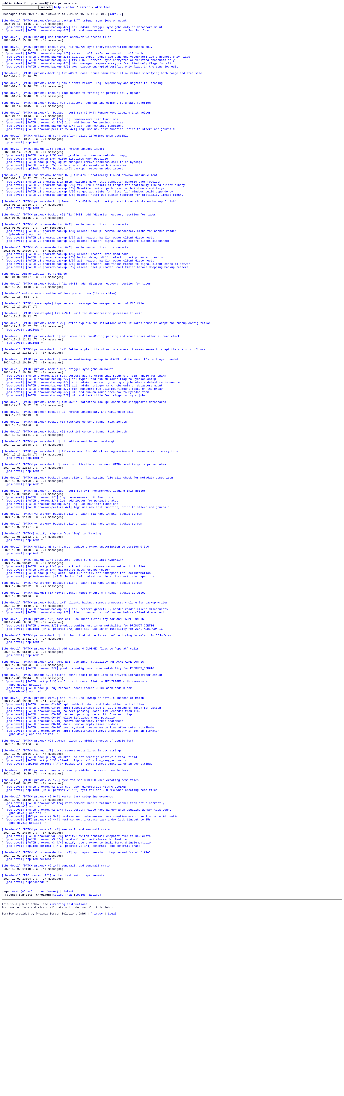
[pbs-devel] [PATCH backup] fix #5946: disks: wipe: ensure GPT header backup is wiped (73, 710)
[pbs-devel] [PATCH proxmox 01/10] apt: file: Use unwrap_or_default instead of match (73, 836)
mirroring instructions (68, 1082)
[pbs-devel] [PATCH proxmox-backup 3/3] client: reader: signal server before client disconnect (84, 734)
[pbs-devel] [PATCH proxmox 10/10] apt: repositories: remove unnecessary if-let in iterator (82, 876)
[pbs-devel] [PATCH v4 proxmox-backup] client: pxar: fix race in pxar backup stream (72, 627)
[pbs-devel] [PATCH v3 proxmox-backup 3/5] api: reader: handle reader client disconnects (79, 312)
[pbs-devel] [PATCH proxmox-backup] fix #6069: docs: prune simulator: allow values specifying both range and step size (102, 87)
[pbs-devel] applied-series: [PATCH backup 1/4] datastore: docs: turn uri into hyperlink (79, 690)
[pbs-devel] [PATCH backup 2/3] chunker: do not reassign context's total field (71, 907)
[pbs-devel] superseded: (25, 1057)
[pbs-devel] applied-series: (28, 1030)
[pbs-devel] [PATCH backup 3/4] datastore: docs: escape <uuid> (57, 683)
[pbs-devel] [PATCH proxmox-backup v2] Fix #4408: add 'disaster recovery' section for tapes (79, 256)
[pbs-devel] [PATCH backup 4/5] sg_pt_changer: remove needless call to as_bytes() (73, 193)
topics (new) (63, 1071)
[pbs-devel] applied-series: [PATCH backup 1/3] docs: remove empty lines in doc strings (78, 915)
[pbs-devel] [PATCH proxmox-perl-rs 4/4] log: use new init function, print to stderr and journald (87, 608)
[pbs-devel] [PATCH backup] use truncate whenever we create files (56, 43)
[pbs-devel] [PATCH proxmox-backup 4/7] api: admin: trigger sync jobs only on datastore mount (84, 32)
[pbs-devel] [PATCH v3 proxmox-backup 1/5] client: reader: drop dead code (67, 304)
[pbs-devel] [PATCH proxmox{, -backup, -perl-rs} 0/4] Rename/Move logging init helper (73, 588)
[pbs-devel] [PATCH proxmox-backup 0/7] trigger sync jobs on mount (57, 442)
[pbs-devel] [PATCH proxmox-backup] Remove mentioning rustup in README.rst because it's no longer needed (90, 430)
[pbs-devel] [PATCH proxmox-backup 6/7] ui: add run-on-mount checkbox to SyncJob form (77, 35)
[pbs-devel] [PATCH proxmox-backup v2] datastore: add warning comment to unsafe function (76, 122)
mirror (92, 8)
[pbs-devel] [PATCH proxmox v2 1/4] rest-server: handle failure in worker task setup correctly (84, 963)
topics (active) (88, 1071)
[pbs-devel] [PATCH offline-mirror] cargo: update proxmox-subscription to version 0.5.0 (75, 655)
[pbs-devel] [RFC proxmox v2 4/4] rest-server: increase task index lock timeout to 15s (78, 982)
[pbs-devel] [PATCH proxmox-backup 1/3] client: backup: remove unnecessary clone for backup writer (85, 722)
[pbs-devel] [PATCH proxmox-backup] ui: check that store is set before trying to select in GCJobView (86, 761)
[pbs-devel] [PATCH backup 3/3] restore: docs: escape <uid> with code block (68, 825)
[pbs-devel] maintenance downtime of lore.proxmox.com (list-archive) (59, 351)
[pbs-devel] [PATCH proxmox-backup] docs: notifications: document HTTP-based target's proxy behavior (86, 556)
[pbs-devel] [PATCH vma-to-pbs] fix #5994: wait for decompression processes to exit (72, 375)
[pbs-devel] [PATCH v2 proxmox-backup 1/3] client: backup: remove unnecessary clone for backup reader (90, 276)
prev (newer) (48, 1067)
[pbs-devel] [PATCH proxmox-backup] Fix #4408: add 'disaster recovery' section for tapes (76, 339)
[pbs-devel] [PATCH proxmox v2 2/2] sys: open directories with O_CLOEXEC (66, 943)
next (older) (22, 1067)
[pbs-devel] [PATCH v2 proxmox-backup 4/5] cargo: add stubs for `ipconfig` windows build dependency (89, 229)
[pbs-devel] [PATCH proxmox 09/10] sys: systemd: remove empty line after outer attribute (79, 872)
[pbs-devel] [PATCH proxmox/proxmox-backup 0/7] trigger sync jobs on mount (64, 24)
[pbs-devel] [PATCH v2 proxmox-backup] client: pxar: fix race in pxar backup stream (72, 698)
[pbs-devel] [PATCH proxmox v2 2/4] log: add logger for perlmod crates (64, 146)
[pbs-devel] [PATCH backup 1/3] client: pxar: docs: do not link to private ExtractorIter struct (82, 809)
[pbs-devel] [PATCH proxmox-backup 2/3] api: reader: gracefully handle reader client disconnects (86, 730)
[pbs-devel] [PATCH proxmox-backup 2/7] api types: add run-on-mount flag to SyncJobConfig (80, 454)
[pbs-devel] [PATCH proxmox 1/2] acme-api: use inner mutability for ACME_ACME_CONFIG (73, 742)
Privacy (97, 1092)
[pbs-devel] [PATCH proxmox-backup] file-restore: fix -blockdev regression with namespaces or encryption (90, 541)
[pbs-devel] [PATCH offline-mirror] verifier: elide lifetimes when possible (65, 162)
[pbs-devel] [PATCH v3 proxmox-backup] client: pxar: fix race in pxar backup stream (72, 615)
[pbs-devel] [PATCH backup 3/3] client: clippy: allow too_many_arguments (66, 911)
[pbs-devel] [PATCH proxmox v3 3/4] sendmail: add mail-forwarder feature (66, 1006)
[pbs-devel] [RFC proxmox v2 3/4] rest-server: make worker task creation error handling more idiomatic (91, 978)
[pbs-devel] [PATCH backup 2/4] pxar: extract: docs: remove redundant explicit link (75, 679)
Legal (112, 1092)
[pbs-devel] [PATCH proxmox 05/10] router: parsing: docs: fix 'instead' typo (69, 856)
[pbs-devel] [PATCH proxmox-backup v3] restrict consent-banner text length (64, 505)
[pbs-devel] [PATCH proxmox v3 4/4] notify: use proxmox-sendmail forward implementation (78, 1010)
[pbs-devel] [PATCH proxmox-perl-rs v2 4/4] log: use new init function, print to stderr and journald (90, 154)
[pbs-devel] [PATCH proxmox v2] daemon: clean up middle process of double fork (68, 888)
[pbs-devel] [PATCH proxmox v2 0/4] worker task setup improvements (57, 955)
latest (68, 1067)
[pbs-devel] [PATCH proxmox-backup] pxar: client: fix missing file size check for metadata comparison (87, 572)
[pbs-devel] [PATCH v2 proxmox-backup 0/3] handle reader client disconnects (65, 268)
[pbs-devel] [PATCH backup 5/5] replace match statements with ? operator (66, 197)
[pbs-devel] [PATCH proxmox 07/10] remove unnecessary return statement (64, 864)
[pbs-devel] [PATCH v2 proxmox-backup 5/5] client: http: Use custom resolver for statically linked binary (94, 233)
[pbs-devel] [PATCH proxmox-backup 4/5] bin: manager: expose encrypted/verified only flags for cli (88, 75)
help (64, 8)
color (77, 8)
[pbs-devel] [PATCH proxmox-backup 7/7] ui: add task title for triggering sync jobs (75, 473)
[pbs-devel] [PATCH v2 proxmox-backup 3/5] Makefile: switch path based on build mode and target (85, 225)
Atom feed (109, 8)
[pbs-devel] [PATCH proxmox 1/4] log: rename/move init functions (59, 596)
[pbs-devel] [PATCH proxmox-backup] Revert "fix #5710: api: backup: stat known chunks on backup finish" (89, 241)
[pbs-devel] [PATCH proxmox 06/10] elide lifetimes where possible (60, 860)
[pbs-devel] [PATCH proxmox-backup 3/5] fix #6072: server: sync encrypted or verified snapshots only (90, 71)
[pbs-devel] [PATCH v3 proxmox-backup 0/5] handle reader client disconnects (65, 296)
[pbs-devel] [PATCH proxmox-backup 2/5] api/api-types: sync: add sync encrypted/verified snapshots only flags (97, 67)
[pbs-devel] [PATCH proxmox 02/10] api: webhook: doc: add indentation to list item (74, 844)
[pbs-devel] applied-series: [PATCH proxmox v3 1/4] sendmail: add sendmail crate (72, 1014)
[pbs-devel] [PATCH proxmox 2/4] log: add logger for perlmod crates (61, 600)
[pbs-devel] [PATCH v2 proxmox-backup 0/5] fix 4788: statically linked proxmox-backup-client (80, 209)
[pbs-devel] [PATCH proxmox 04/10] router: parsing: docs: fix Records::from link (72, 852)
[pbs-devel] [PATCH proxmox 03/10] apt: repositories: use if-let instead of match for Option (83, 848)
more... (115, 16)
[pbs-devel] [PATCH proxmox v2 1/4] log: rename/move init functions (61, 142)
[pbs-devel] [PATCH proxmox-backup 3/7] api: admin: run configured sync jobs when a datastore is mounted (93, 458)
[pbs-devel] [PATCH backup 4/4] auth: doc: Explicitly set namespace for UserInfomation (78, 687)
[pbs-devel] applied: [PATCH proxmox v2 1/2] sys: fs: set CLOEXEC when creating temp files (81, 947)
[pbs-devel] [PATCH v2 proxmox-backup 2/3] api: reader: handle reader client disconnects (79, 284)
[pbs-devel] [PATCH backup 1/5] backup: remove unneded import (53, 178)
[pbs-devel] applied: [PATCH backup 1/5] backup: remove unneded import (64, 201)
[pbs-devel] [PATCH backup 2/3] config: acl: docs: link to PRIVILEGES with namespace (76, 817)
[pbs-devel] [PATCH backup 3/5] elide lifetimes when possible (56, 189)
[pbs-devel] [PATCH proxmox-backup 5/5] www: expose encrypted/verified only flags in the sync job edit (91, 79)
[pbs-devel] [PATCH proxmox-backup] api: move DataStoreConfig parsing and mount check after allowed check (91, 402)
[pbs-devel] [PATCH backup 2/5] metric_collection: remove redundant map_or (67, 185)
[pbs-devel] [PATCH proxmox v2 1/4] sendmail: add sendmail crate (55, 1038)
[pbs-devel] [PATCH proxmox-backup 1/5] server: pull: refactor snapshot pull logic (74, 63)
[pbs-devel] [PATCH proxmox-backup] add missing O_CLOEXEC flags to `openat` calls (70, 777)
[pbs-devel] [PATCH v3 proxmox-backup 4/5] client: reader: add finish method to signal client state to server (97, 316)
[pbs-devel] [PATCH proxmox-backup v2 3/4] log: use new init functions (64, 150)
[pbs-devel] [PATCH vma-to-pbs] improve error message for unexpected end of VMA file (73, 363)
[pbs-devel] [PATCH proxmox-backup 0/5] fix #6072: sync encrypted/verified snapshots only (77, 55)
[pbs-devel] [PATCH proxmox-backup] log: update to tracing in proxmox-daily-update (71, 110)
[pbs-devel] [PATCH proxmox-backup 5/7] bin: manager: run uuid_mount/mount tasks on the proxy (84, 466)
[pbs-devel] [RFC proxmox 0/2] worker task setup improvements (53, 1050)
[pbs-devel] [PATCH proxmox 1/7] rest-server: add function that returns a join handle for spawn (85, 450)
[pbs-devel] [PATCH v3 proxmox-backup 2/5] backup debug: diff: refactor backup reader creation (84, 308)
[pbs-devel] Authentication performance (34, 327)
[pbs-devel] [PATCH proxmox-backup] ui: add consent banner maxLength (59, 529)
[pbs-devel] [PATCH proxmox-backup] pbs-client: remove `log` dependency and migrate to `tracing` (83, 99)
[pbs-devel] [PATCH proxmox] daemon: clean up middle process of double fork (65, 923)
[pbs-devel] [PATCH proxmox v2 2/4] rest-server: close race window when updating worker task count (88, 971)
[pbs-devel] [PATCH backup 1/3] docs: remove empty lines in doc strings (62, 900)
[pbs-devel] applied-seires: (32, 880)
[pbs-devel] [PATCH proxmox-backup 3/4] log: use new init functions (61, 604)
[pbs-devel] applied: (22, 170)
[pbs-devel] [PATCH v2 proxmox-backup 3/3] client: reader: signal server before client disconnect (87, 288)
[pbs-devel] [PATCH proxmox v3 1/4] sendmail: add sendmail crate (55, 994)
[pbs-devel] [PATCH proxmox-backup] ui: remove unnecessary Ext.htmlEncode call (68, 493)
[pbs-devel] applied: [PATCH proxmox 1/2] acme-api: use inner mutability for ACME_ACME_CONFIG (84, 754)
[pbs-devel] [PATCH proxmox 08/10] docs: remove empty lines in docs (61, 868)
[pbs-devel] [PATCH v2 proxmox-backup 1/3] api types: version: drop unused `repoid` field (77, 1022)
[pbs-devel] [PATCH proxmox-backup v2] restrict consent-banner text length (64, 517)
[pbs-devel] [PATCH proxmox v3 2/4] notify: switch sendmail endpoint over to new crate (78, 1002)
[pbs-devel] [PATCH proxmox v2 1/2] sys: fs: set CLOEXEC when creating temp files (70, 935)
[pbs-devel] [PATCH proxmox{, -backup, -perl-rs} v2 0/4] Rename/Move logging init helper (76, 134)
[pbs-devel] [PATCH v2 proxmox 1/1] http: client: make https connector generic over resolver (83, 217)
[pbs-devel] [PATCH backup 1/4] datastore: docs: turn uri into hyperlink (62, 671)
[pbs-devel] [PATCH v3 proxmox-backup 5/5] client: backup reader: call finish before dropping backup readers (96, 320)
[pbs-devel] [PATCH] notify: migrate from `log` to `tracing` (52, 639)
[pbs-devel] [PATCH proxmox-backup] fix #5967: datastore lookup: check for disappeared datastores (84, 481)
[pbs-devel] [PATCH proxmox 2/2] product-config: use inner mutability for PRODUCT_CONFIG (79, 750)
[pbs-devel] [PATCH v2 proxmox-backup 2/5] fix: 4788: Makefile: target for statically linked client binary (95, 221)
